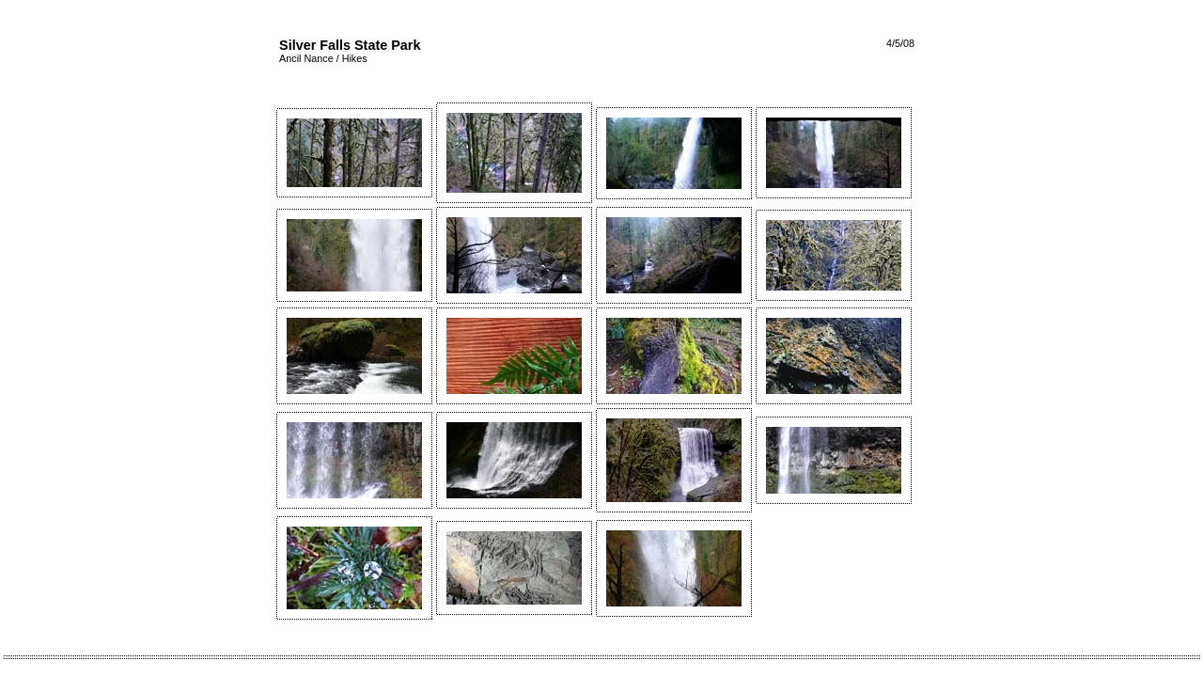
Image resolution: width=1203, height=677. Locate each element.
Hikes (354, 58)
